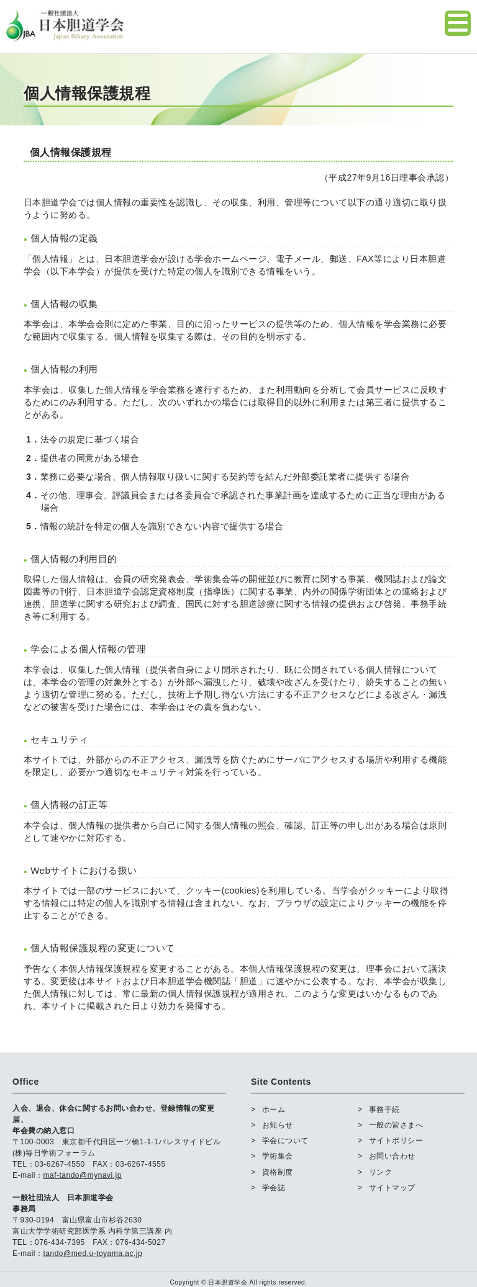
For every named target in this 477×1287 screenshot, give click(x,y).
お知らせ (277, 1125)
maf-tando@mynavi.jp (82, 1175)
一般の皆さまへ (396, 1125)
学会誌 (274, 1187)
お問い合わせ (392, 1156)
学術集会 (277, 1156)
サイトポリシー (396, 1140)
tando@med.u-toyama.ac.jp (93, 1253)
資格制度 (277, 1172)
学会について (285, 1140)
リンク (381, 1172)
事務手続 (384, 1109)
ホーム (274, 1109)
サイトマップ (392, 1187)
